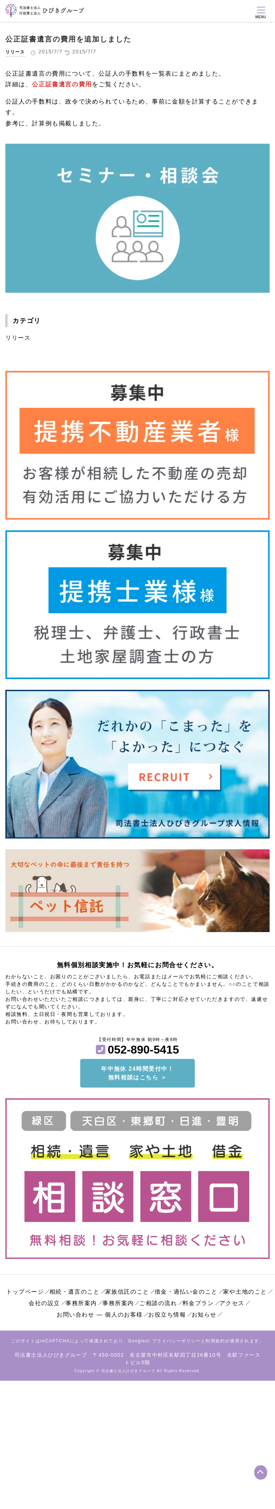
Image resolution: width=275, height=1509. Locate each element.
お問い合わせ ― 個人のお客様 (100, 1315)
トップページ (25, 1292)
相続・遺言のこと (74, 1292)
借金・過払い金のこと (186, 1292)
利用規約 (215, 1340)
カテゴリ (26, 320)
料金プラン (198, 1303)
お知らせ (204, 1315)
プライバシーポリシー (176, 1340)
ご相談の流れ (158, 1303)
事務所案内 (81, 1303)
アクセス (232, 1303)
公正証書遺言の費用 (62, 84)
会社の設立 (44, 1303)
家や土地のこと (245, 1292)
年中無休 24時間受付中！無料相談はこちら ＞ (137, 1073)
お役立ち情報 (167, 1315)
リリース (15, 51)
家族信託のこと (127, 1292)
